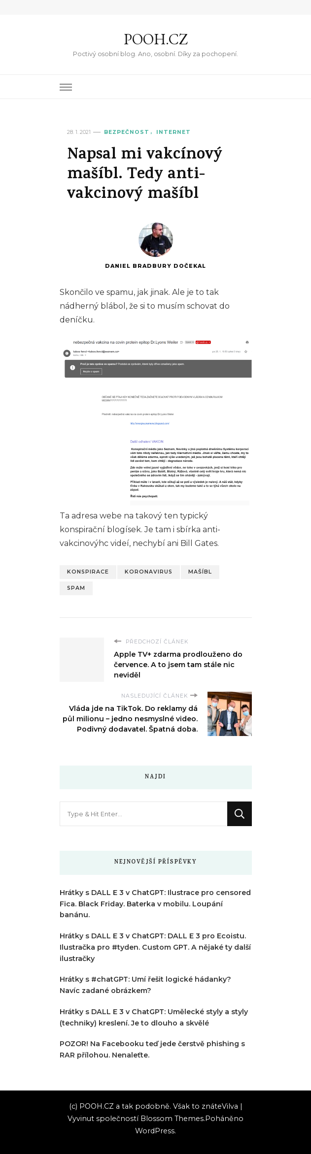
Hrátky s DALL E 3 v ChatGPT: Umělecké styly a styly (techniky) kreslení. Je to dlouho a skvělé (154, 1017)
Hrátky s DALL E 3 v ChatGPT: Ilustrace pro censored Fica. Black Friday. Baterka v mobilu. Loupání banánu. (155, 904)
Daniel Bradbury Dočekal (155, 246)
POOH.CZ (156, 39)
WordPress (154, 1130)
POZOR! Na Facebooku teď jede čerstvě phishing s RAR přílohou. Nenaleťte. (152, 1049)
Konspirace (88, 572)
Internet (173, 132)
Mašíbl (200, 572)
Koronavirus (149, 572)
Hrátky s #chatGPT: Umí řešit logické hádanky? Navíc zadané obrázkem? (145, 985)
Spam (76, 588)
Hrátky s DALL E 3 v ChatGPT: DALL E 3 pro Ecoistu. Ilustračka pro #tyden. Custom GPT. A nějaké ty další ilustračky (155, 947)
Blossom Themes (172, 1118)
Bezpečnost (126, 132)
